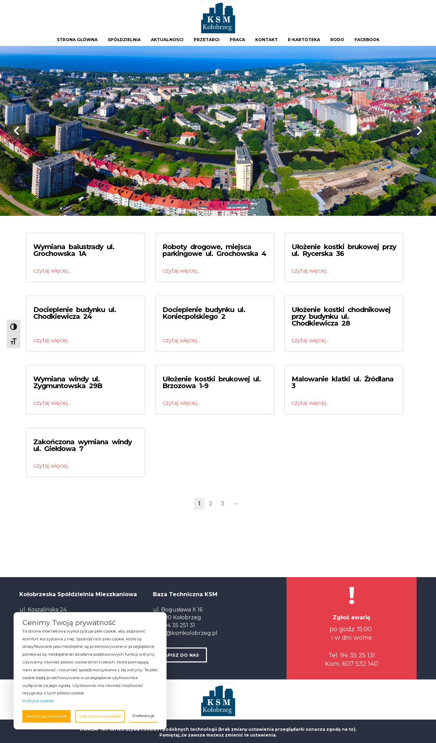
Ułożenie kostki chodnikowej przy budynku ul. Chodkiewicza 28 (341, 316)
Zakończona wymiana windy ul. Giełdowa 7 (82, 445)
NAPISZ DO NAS (180, 655)
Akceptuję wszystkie (47, 716)
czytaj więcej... (52, 270)
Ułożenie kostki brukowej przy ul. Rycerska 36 (344, 250)
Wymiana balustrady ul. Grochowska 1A (73, 250)
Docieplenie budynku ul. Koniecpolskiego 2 (203, 313)
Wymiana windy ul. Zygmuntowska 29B (67, 382)
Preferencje (143, 715)
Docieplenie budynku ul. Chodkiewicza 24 (74, 313)
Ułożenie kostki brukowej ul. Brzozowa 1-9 (211, 382)
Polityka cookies (38, 700)
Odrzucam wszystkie (100, 716)
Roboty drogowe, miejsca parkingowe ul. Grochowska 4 (214, 250)
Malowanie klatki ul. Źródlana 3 (343, 382)
